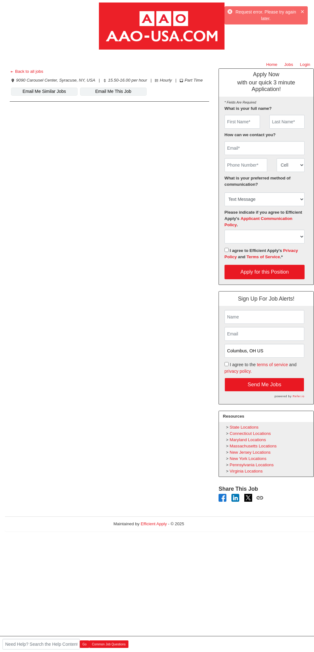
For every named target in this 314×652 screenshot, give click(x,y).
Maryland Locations (248, 439)
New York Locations (248, 458)
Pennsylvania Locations (251, 464)
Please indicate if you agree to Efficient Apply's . (263, 218)
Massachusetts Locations (253, 446)
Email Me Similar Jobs (44, 91)
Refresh (202, 523)
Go (85, 644)
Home (272, 64)
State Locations (244, 427)
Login (305, 64)
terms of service (272, 364)
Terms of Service (263, 256)
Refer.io (298, 396)
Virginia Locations (246, 471)
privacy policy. (238, 371)
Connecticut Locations (250, 433)
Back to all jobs (26, 71)
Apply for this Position (265, 272)
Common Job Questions (109, 644)
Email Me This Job (113, 91)
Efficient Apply (154, 523)
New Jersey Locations (250, 452)
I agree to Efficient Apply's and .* (261, 253)
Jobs (288, 64)
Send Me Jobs (264, 384)
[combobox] (291, 165)
